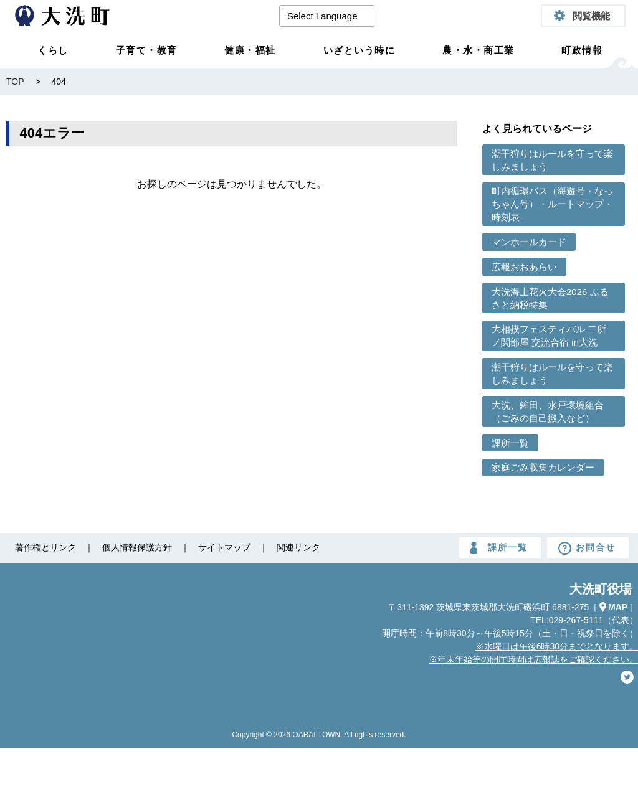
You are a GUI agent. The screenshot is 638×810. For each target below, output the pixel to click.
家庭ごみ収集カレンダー (543, 467)
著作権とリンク (45, 547)
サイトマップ (224, 547)
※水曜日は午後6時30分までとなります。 (556, 646)
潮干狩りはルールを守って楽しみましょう (552, 160)
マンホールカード (529, 242)
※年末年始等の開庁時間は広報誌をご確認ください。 (533, 659)
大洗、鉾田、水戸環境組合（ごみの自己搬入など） (548, 411)
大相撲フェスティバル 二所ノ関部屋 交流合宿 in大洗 (549, 335)
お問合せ (596, 547)
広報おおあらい (524, 266)
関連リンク (298, 547)
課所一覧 (510, 443)
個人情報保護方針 (137, 547)
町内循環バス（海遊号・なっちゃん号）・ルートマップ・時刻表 (552, 204)
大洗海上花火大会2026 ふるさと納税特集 (550, 298)
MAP (617, 607)
